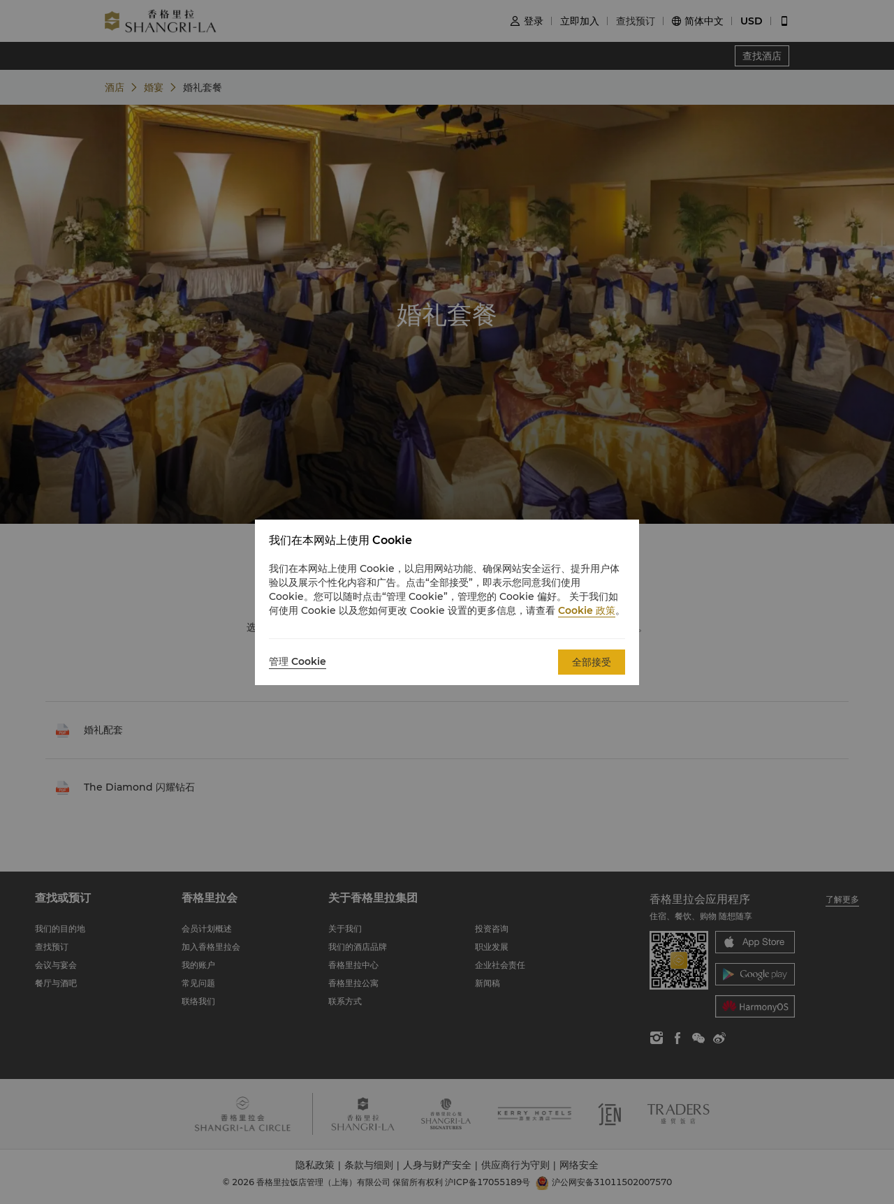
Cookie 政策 (586, 610)
